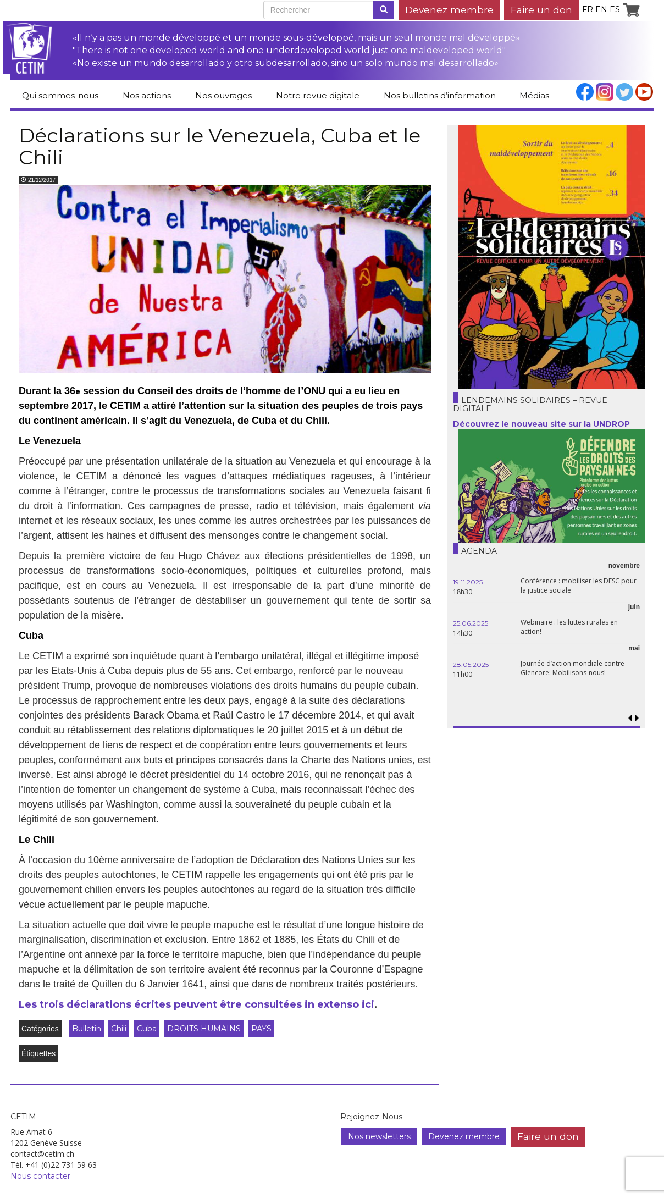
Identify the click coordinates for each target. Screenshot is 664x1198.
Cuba (147, 1029)
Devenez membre (449, 9)
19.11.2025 (468, 582)
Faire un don (541, 9)
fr (587, 9)
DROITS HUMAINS (204, 1029)
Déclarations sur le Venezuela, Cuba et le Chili (219, 146)
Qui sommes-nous (60, 95)
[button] (637, 718)
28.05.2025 (471, 664)
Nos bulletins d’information (440, 95)
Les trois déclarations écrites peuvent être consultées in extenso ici (196, 1004)
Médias (534, 95)
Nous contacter (40, 1176)
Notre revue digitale (317, 95)
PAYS (261, 1029)
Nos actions (147, 95)
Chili (118, 1029)
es (615, 9)
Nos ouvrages (223, 95)
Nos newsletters (379, 1136)
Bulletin (86, 1029)
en (601, 9)
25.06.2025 (470, 623)
